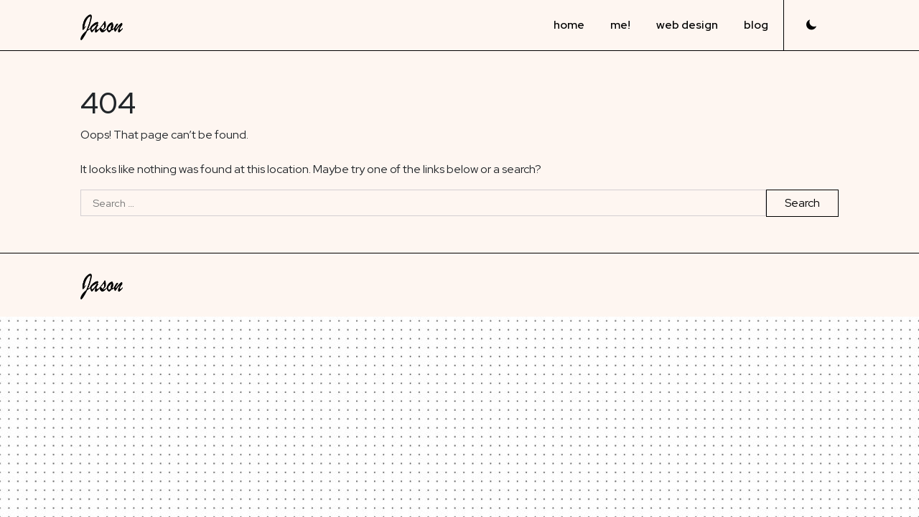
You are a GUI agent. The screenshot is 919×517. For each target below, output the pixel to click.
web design (687, 24)
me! (620, 24)
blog (756, 24)
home (569, 24)
